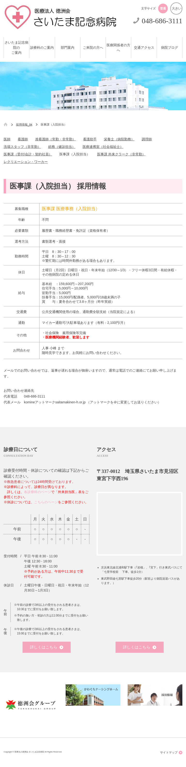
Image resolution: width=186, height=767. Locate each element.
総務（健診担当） (61, 147)
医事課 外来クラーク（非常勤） (121, 154)
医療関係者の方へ (118, 47)
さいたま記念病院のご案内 (16, 48)
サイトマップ (171, 752)
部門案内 (67, 47)
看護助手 (90, 139)
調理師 (147, 139)
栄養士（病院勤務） (119, 139)
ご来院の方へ (93, 47)
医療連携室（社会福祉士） (103, 147)
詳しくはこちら (46, 647)
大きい (176, 8)
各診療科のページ (37, 492)
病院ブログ (169, 47)
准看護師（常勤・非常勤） (55, 139)
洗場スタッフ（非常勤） (22, 147)
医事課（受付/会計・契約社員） (28, 154)
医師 (7, 139)
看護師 (23, 139)
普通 (163, 8)
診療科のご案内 (42, 47)
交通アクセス (144, 47)
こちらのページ (46, 502)
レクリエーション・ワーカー (26, 162)
